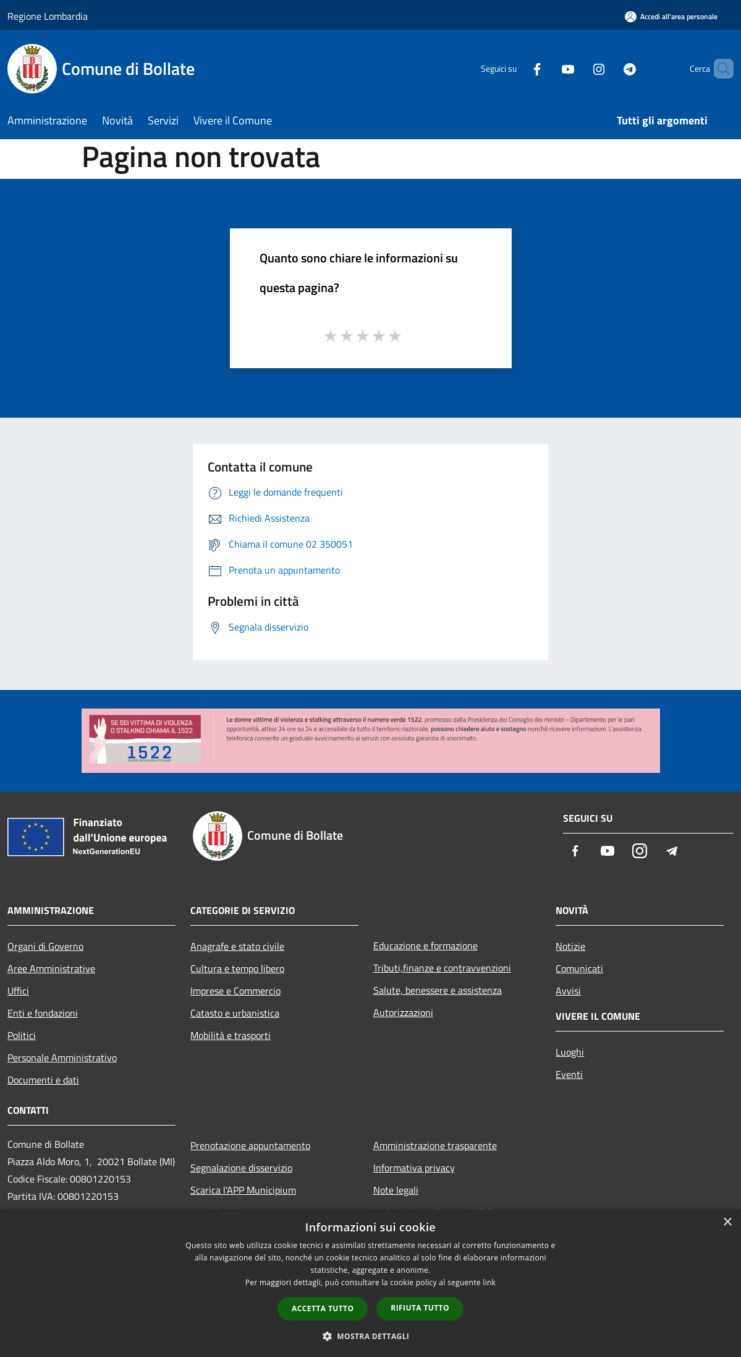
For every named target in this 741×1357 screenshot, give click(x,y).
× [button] (727, 1222)
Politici (21, 1035)
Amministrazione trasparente (435, 1145)
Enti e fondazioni (42, 1013)
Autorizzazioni (403, 1012)
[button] (371, 1336)
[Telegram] (608, 68)
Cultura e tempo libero (237, 968)
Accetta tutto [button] (323, 1308)
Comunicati (579, 968)
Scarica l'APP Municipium (243, 1190)
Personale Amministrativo (62, 1057)
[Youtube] (547, 68)
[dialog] (370, 1283)
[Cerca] (719, 69)
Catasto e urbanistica (234, 1013)
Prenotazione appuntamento (250, 1145)
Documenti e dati (43, 1079)
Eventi (569, 1074)
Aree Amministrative (51, 968)
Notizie (570, 946)
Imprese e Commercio (235, 990)
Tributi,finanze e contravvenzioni (442, 967)
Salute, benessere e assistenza (437, 990)
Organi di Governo (45, 946)
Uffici (18, 990)
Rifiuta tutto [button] (420, 1308)
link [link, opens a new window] (489, 1282)
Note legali (395, 1190)
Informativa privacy (414, 1167)
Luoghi (570, 1052)
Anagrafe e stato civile (237, 946)
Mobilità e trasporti (230, 1035)
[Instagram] (577, 68)
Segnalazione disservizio (241, 1167)
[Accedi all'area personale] (671, 16)
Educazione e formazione (425, 945)
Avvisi (568, 990)
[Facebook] (516, 68)
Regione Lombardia (47, 16)
